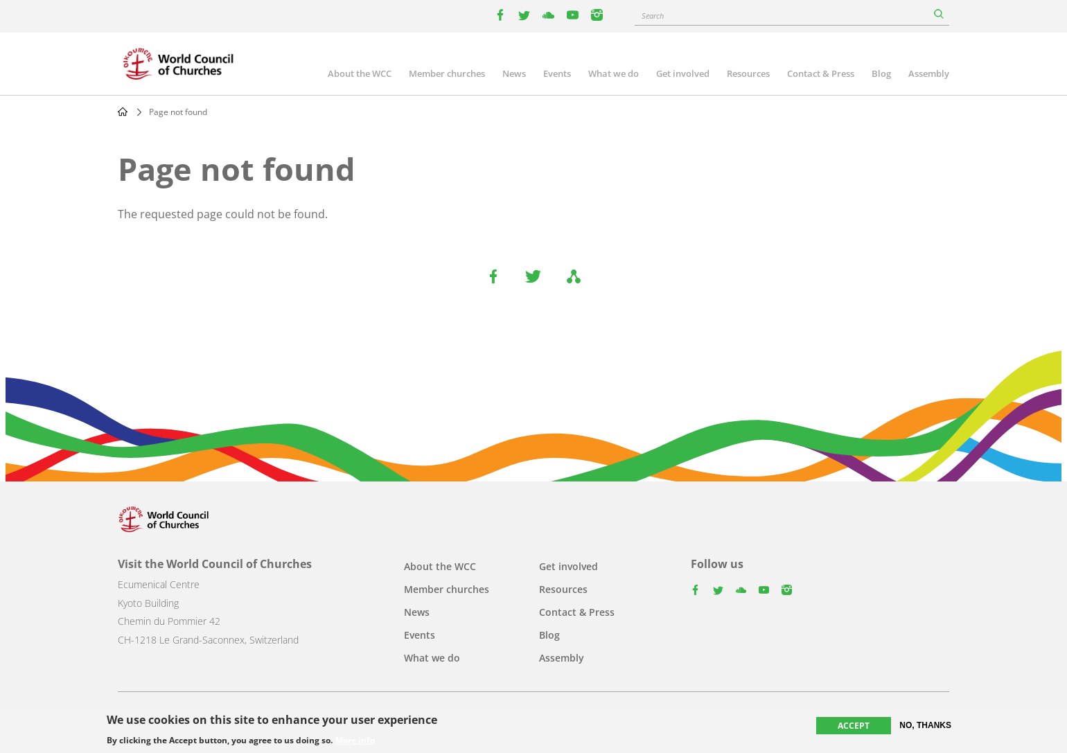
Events (557, 73)
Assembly (928, 73)
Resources (748, 73)
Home (122, 111)
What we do (613, 73)
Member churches (447, 73)
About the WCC (359, 73)
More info (355, 741)
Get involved (682, 73)
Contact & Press (820, 73)
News (514, 73)
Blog (881, 73)
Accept (854, 726)
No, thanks (925, 726)
